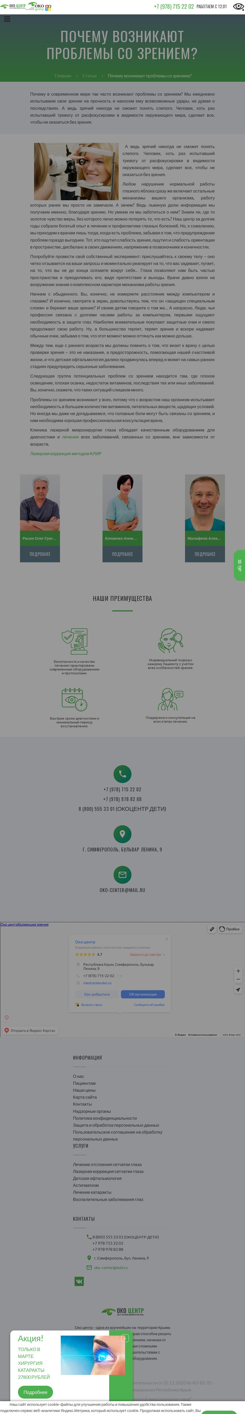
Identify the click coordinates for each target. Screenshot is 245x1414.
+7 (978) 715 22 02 (174, 6)
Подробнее (35, 1392)
